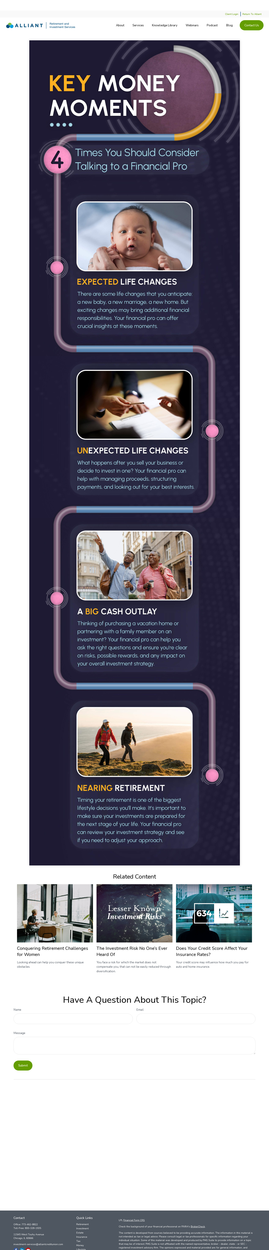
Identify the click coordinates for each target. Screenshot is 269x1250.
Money (80, 1234)
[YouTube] (28, 1239)
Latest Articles (84, 1243)
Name (17, 999)
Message (19, 1023)
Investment (82, 1218)
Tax (78, 1230)
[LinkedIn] (22, 1239)
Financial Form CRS (134, 1209)
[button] (120, 14)
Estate (80, 1222)
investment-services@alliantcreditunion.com (38, 1233)
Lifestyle (81, 1239)
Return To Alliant (252, 3)
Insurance (81, 1226)
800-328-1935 (33, 1217)
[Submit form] (23, 1055)
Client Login (231, 3)
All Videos (82, 1247)
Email (140, 999)
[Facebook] (16, 1239)
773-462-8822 (30, 1214)
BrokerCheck (198, 1216)
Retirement (82, 1213)
